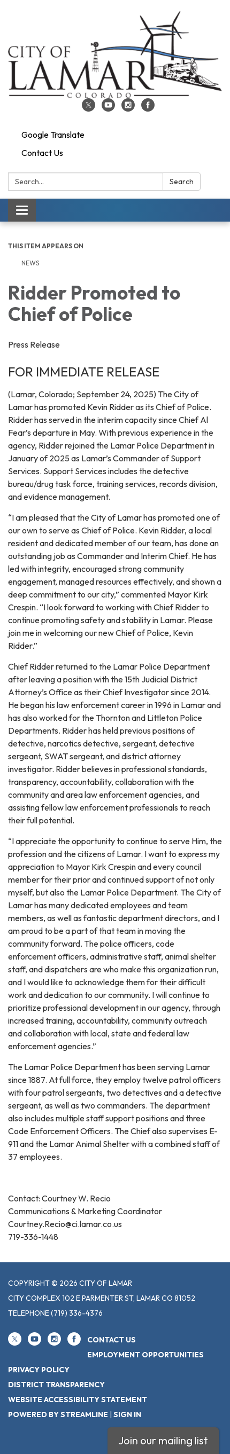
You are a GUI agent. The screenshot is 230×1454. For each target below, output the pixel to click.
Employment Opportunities (145, 1354)
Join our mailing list (163, 1440)
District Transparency (56, 1384)
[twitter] (88, 108)
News (30, 263)
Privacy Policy (39, 1369)
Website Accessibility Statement (77, 1399)
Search (182, 181)
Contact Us (42, 152)
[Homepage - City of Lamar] (115, 54)
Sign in (127, 1414)
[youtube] (108, 108)
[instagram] (128, 108)
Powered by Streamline (58, 1414)
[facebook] (148, 108)
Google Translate (53, 134)
